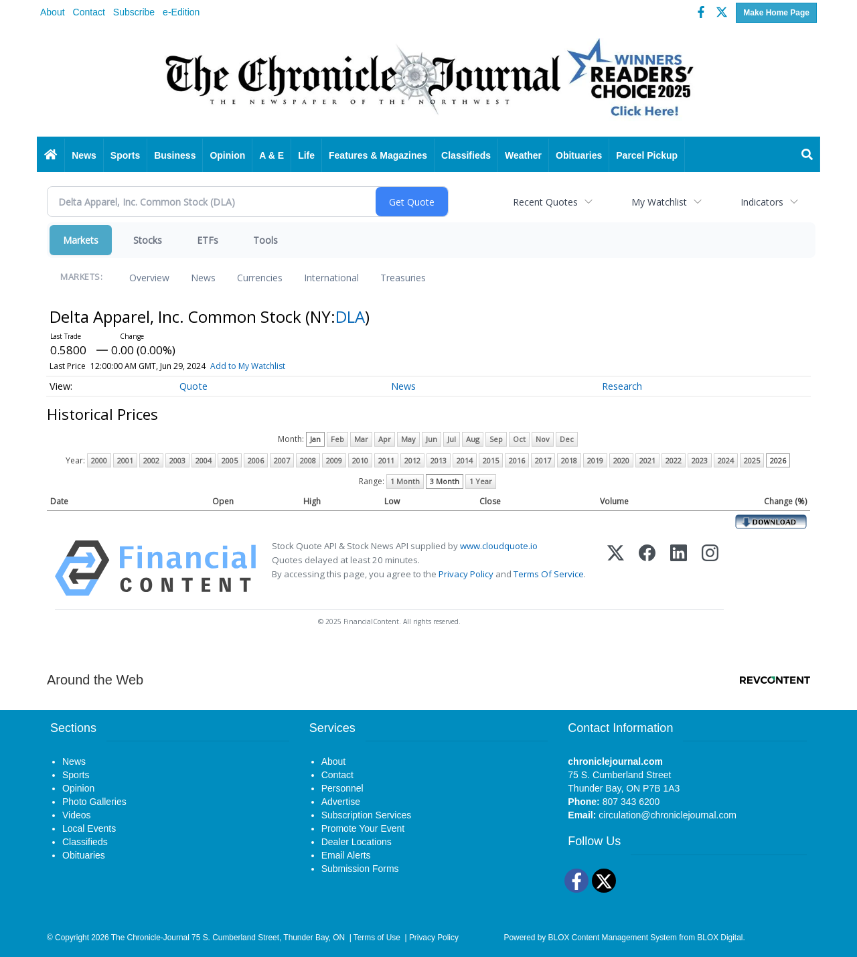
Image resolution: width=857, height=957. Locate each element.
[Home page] (428, 81)
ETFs (207, 240)
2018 (569, 460)
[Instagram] (710, 568)
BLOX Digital (720, 937)
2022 (674, 460)
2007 (282, 460)
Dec (567, 439)
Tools (265, 240)
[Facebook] (647, 568)
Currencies (260, 277)
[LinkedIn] (678, 568)
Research (622, 386)
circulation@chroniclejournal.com (667, 815)
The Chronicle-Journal (150, 937)
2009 (334, 460)
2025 (752, 460)
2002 (151, 460)
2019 (595, 460)
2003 (177, 460)
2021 (647, 460)
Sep (496, 439)
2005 (230, 460)
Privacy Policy (466, 574)
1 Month (405, 481)
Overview (149, 277)
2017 (543, 460)
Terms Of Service (549, 574)
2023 (700, 460)
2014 (465, 460)
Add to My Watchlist (247, 366)
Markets (80, 240)
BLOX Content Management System (612, 937)
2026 (778, 460)
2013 (439, 460)
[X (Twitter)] (615, 568)
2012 (412, 460)
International (331, 277)
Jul (451, 439)
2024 (726, 460)
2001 (125, 460)
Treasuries (403, 277)
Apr (384, 439)
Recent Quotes (545, 202)
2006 (256, 460)
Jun (431, 439)
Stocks (147, 240)
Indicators (762, 202)
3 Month (444, 481)
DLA (350, 316)
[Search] (807, 155)
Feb (337, 439)
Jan (315, 439)
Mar (361, 439)
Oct (519, 439)
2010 (360, 460)
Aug (472, 439)
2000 (99, 460)
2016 (517, 460)
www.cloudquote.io (499, 546)
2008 (308, 460)
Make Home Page (776, 12)
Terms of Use (377, 937)
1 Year (480, 481)
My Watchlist (659, 202)
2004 (204, 460)
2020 (621, 460)
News (203, 277)
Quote (193, 386)
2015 (491, 460)
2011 (386, 460)
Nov (543, 439)
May (408, 439)
